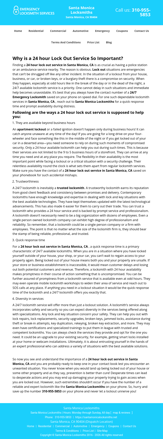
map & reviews (122, 412)
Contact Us (141, 31)
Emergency (102, 31)
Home (18, 31)
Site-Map (102, 430)
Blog (109, 42)
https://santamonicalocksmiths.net (96, 417)
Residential (36, 31)
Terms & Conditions (67, 430)
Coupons (122, 31)
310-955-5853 (141, 12)
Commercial (58, 31)
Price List (93, 42)
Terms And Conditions (66, 42)
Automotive (80, 31)
